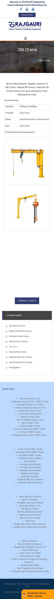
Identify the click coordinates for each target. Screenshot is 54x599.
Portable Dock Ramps (30, 467)
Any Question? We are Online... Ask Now (36, 594)
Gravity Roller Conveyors (30, 544)
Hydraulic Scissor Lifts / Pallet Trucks (30, 401)
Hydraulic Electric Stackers (30, 479)
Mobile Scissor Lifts (30, 417)
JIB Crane (12, 347)
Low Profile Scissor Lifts (30, 413)
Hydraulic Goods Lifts (30, 505)
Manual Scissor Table (30, 556)
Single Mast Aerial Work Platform (30, 524)
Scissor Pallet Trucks (30, 426)
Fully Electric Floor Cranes (19, 357)
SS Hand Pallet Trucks (30, 432)
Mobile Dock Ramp (30, 473)
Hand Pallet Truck (30, 423)
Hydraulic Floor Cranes (17, 336)
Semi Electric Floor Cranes (19, 362)
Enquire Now (27, 15)
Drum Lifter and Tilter (30, 553)
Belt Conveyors (30, 541)
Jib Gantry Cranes (15, 326)
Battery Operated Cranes (19, 331)
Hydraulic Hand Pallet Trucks (30, 452)
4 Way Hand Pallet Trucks (30, 449)
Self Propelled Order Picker (30, 568)
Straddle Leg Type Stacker (30, 502)
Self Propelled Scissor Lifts (30, 420)
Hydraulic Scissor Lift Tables (30, 404)
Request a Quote (27, 301)
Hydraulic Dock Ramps (30, 470)
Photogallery (13, 367)
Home (34, 60)
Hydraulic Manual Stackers (30, 482)
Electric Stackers (30, 499)
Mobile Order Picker (30, 565)
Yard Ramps (30, 461)
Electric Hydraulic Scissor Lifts (30, 407)
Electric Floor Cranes (17, 341)
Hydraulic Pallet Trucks (30, 455)
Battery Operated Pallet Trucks (30, 429)
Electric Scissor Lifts (30, 398)
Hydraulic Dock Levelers (30, 458)
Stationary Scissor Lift (30, 410)
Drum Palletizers (30, 550)
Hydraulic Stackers (30, 476)
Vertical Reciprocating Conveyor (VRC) (30, 571)
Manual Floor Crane (16, 352)
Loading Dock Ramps (30, 464)
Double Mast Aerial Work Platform (30, 527)
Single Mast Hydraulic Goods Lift (30, 547)
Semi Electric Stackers (30, 496)
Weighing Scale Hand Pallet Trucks (30, 435)
